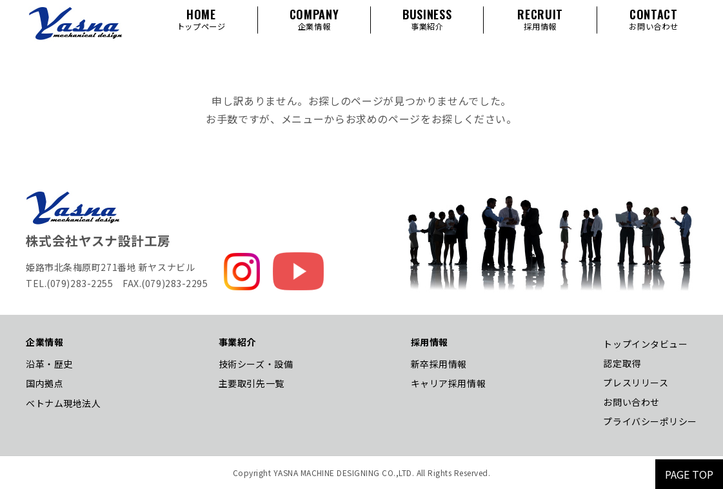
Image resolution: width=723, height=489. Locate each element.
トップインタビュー (645, 343)
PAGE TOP (689, 474)
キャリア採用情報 (448, 383)
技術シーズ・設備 (256, 363)
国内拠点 (44, 383)
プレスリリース (635, 382)
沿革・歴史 (49, 363)
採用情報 (429, 341)
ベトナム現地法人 (63, 403)
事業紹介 (237, 341)
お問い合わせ (631, 401)
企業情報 (44, 341)
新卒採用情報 (439, 363)
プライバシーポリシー (650, 421)
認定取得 (621, 363)
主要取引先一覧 (251, 383)
